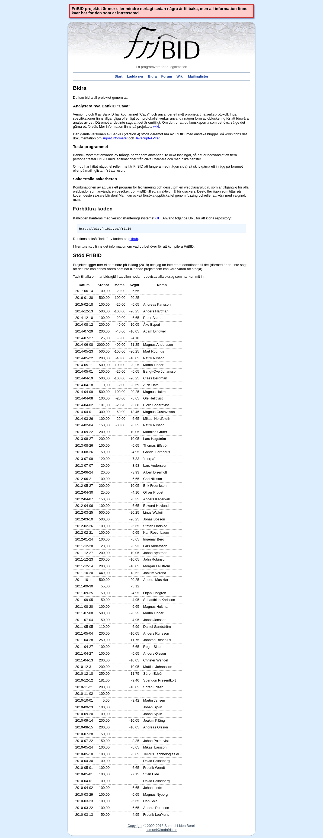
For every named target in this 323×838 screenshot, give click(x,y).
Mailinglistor (198, 77)
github (133, 239)
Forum (166, 77)
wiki (156, 126)
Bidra (152, 77)
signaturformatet (115, 138)
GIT (158, 218)
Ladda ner (135, 77)
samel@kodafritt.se (161, 830)
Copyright (134, 826)
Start (118, 77)
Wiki (180, 77)
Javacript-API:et (147, 138)
